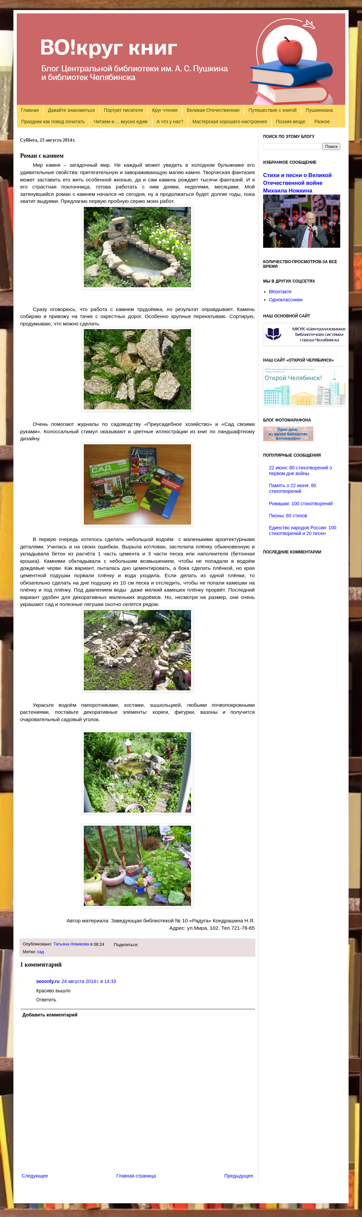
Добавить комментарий (49, 1014)
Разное (322, 121)
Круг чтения (165, 110)
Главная (30, 110)
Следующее (35, 1175)
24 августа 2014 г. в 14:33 (89, 981)
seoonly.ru (48, 981)
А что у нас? (170, 121)
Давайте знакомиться (71, 110)
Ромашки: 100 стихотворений (301, 503)
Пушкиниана (319, 110)
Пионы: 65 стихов (288, 515)
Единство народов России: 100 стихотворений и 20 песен (303, 530)
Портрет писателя (123, 110)
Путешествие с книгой (272, 110)
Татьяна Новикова (71, 944)
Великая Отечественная (213, 110)
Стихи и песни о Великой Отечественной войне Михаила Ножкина (297, 183)
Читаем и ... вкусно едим (120, 121)
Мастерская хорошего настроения (229, 121)
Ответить (46, 999)
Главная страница (136, 1175)
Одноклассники (286, 299)
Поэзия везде (290, 121)
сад (40, 951)
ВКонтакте (280, 291)
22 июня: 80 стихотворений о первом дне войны (300, 470)
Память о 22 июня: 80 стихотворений (292, 488)
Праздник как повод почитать (53, 121)
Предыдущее (238, 1175)
